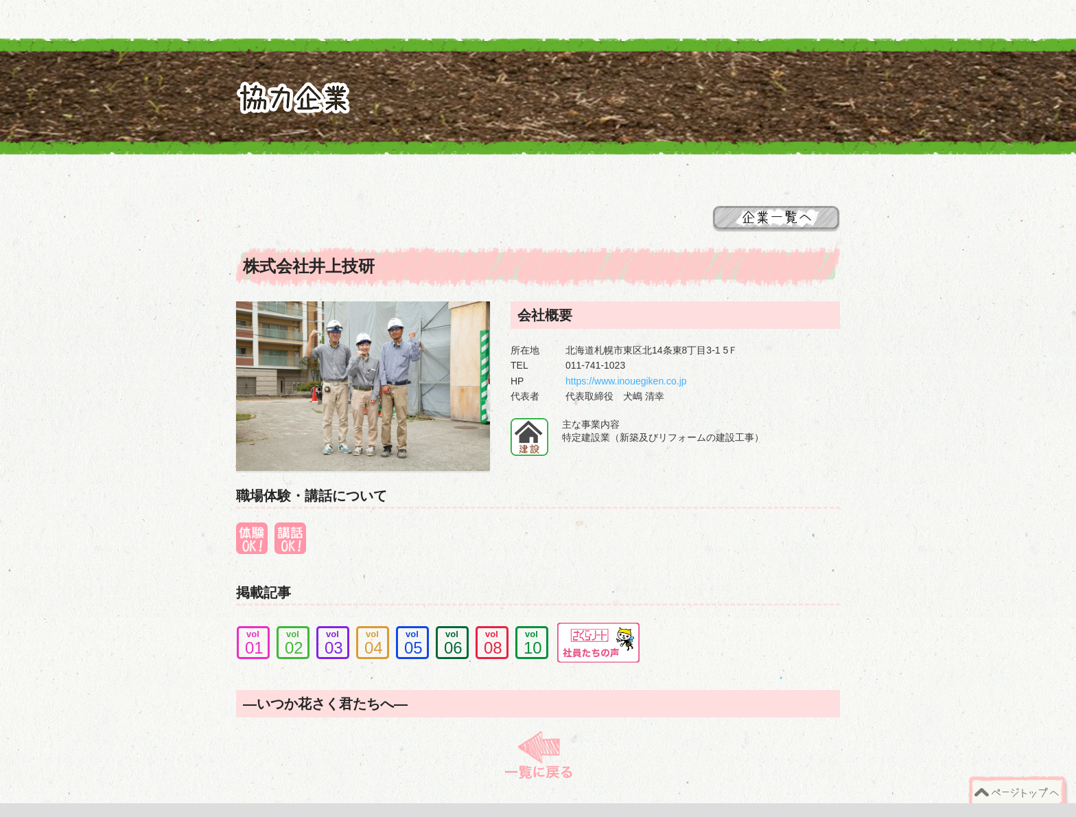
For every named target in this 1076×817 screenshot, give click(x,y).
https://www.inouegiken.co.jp (626, 381)
